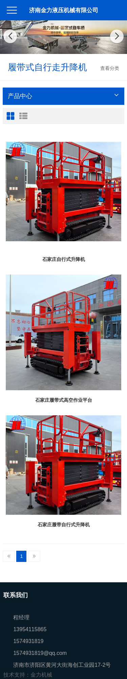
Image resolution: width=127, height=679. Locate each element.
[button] (52, 47)
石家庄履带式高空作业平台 (63, 400)
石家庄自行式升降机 (63, 259)
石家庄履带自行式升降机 (64, 524)
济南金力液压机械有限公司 (63, 10)
